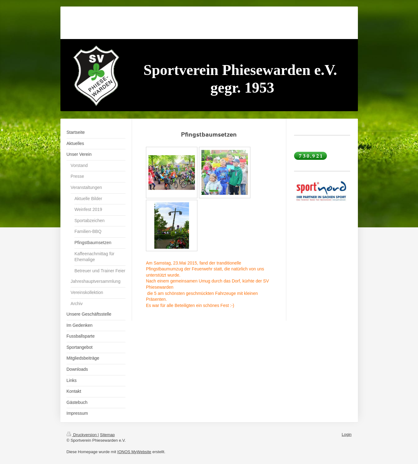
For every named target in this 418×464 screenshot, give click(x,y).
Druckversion (82, 434)
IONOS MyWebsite (134, 451)
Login (347, 434)
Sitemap (107, 434)
